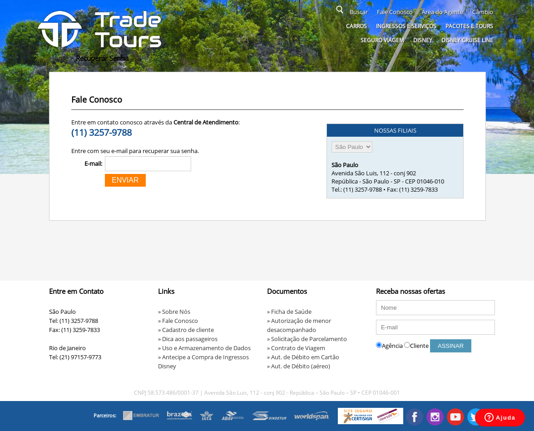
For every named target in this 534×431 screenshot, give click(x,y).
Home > (61, 58)
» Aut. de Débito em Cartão (303, 357)
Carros (356, 26)
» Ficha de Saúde (289, 311)
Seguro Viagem (382, 40)
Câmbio (482, 12)
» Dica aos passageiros (188, 339)
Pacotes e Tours (469, 26)
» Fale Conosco (178, 321)
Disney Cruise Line (467, 40)
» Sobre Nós (174, 311)
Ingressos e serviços (406, 26)
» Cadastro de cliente (186, 330)
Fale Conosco (395, 12)
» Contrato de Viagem (296, 348)
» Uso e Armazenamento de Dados (204, 348)
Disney (422, 40)
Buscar (359, 12)
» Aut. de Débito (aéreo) (298, 366)
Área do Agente (442, 12)
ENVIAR (125, 180)
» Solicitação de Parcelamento (307, 339)
